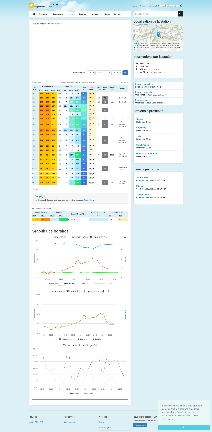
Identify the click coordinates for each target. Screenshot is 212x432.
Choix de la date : (79, 72)
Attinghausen (158, 196)
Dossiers (83, 14)
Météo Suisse (88, 200)
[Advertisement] (80, 49)
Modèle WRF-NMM (36, 422)
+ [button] (137, 28)
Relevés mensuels (158, 93)
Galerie (107, 14)
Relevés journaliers (158, 85)
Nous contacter (140, 425)
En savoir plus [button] (169, 419)
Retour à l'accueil (45, 5)
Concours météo (70, 422)
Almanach (96, 14)
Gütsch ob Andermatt (158, 155)
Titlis (158, 138)
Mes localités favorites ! (169, 6)
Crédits (101, 422)
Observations (58, 14)
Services (117, 14)
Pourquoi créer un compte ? (149, 6)
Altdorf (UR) (158, 179)
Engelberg (158, 129)
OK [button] (183, 427)
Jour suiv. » (124, 82)
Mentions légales (105, 428)
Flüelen (158, 187)
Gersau (158, 120)
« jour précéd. (36, 82)
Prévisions (44, 14)
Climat (72, 14)
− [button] (137, 32)
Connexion (134, 6)
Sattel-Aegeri (158, 146)
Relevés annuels (158, 101)
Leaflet (136, 43)
